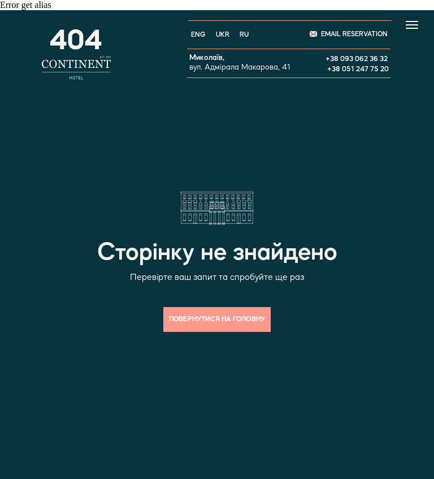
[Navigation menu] (412, 25)
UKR (222, 35)
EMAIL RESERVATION (354, 34)
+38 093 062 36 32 (357, 59)
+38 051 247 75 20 (358, 69)
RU (244, 35)
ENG (198, 35)
